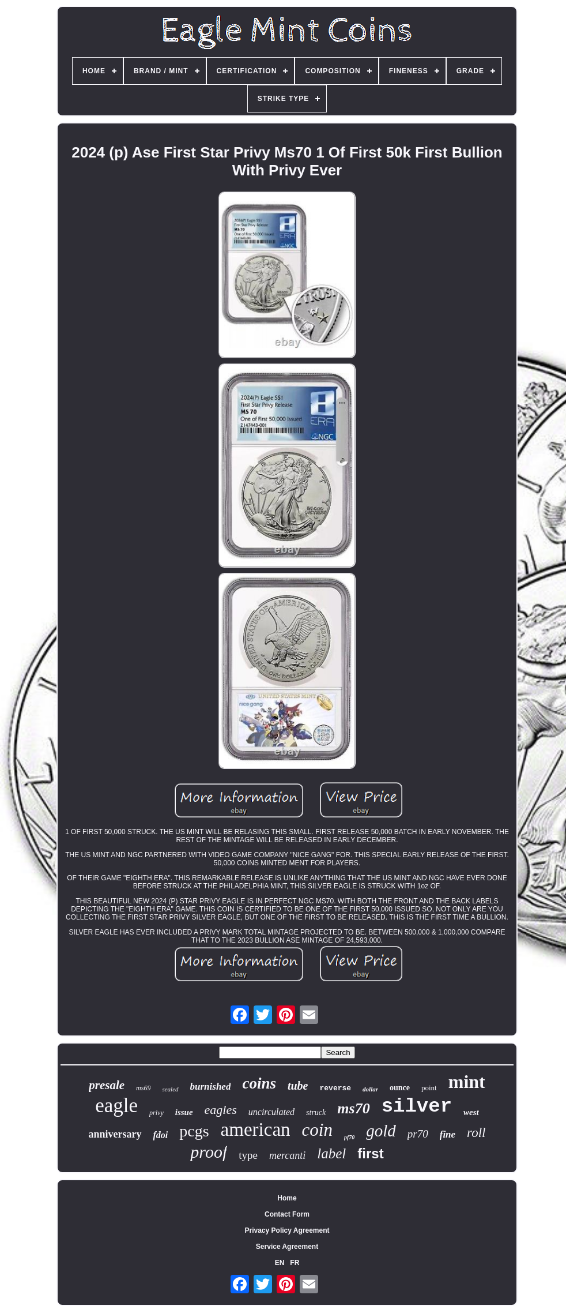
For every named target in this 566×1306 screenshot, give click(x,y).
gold (381, 1130)
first (370, 1153)
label (331, 1153)
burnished (210, 1086)
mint (466, 1081)
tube (298, 1085)
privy (156, 1113)
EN (280, 1263)
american (255, 1129)
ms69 (143, 1088)
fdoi (160, 1135)
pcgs (194, 1131)
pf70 (349, 1137)
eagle (116, 1105)
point (429, 1087)
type (248, 1155)
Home (286, 1198)
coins (259, 1083)
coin (317, 1130)
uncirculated (271, 1112)
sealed (170, 1089)
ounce (400, 1087)
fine (447, 1134)
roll (476, 1132)
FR (294, 1263)
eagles (221, 1109)
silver (417, 1106)
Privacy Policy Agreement (287, 1230)
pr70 (417, 1134)
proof (208, 1151)
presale (106, 1085)
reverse (335, 1088)
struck (316, 1112)
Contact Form (287, 1214)
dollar (370, 1089)
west (471, 1112)
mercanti (287, 1155)
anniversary (115, 1134)
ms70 (353, 1108)
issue (184, 1112)
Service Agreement (287, 1247)
